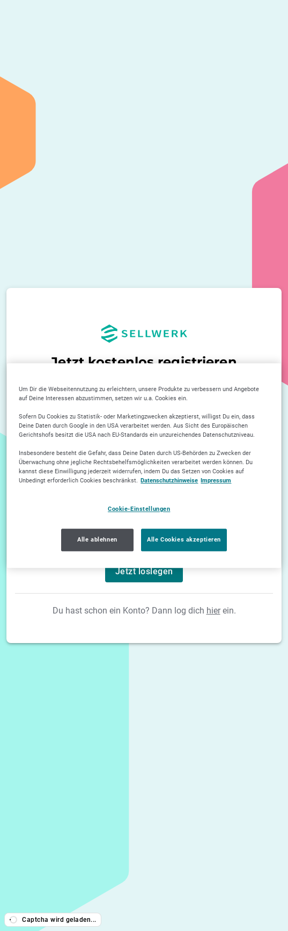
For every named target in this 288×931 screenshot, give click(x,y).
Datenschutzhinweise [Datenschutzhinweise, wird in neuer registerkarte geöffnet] (172, 480)
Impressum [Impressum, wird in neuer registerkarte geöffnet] (221, 480)
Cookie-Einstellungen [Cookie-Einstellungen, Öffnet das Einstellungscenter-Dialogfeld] (142, 509)
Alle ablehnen (94, 539)
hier (213, 610)
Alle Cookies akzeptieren (184, 539)
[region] (143, 465)
